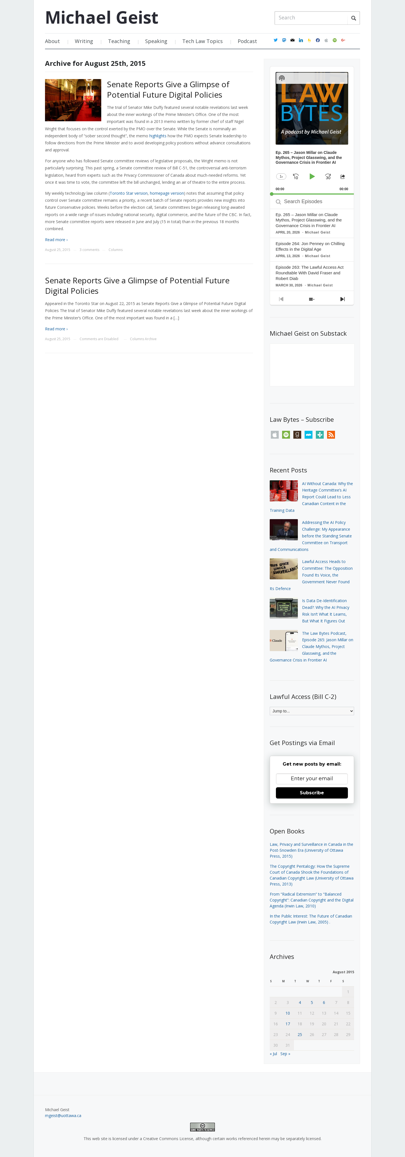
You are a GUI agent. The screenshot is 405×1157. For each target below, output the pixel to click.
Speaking (156, 41)
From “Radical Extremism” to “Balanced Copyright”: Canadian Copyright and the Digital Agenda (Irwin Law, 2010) (312, 900)
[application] (312, 130)
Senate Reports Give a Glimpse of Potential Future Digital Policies (168, 89)
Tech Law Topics (202, 41)
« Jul (273, 1053)
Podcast (247, 41)
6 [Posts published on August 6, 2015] (324, 1002)
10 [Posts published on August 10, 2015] (287, 1013)
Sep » (285, 1053)
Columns (116, 249)
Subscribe (312, 792)
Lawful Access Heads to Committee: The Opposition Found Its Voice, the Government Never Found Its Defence (311, 575)
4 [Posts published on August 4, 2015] (300, 1002)
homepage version (167, 193)
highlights (157, 135)
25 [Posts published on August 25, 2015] (300, 1034)
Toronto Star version (129, 193)
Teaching (119, 41)
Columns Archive (143, 339)
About (52, 41)
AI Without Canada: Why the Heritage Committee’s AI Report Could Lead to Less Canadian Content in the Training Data (311, 497)
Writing (84, 41)
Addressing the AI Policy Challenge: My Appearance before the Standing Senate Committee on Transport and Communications (311, 536)
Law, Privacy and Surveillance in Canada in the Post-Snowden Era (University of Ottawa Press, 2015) (311, 850)
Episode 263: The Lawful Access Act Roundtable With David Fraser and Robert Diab (310, 273)
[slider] (312, 194)
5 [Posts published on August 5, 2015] (312, 1002)
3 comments (89, 249)
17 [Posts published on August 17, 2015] (287, 1023)
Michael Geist (101, 17)
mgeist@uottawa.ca (63, 1115)
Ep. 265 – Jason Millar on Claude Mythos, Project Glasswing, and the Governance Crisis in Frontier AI (309, 220)
